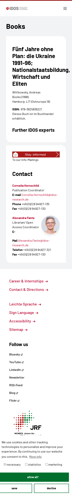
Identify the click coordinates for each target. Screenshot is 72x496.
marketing (53, 464)
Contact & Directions (28, 289)
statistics (33, 464)
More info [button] (35, 456)
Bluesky (16, 354)
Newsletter (16, 377)
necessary (12, 464)
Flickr (14, 400)
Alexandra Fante (23, 218)
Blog (13, 392)
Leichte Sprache (25, 304)
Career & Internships (28, 281)
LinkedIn (16, 369)
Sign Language (23, 312)
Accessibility (22, 321)
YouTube (16, 362)
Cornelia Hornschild (25, 185)
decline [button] (51, 488)
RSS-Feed (15, 385)
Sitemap (18, 329)
